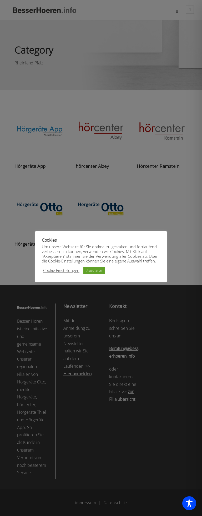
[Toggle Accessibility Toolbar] (189, 503)
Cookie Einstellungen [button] (61, 270)
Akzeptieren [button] (94, 270)
